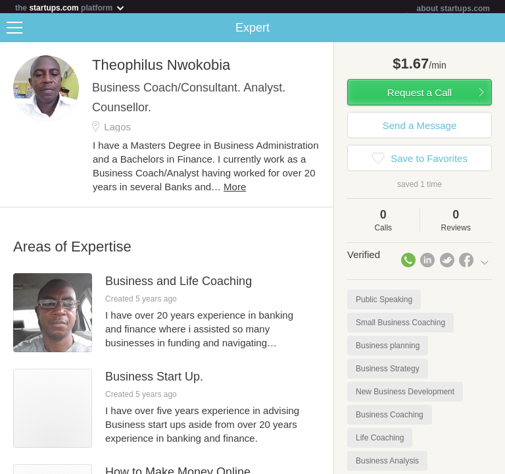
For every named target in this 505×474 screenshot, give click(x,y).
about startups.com (453, 8)
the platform (70, 7)
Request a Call (419, 95)
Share (492, 30)
